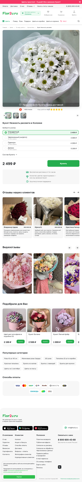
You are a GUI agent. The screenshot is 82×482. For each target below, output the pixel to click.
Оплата (5, 6)
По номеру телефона (44, 461)
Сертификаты (7, 451)
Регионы (39, 467)
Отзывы (31, 6)
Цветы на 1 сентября (12, 368)
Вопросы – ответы (21, 451)
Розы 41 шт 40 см (10, 358)
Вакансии (6, 448)
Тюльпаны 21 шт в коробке (66, 358)
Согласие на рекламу (44, 445)
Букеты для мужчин (67, 363)
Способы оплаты (21, 445)
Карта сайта (40, 464)
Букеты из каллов (29, 363)
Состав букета (10, 155)
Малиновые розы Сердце (31, 358)
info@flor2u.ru (71, 427)
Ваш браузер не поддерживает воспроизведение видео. (17, 273)
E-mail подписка (42, 458)
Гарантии (6, 442)
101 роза (48, 358)
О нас (22, 6)
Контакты (6, 454)
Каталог (18, 439)
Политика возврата (43, 439)
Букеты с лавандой (48, 363)
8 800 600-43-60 (67, 439)
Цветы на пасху (30, 368)
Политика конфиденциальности (70, 478)
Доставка (14, 6)
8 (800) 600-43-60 (72, 6)
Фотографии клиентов (23, 454)
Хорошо (19, 477)
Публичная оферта (43, 442)
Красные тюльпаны (11, 363)
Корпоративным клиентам (24, 457)
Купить (63, 163)
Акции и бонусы (21, 442)
